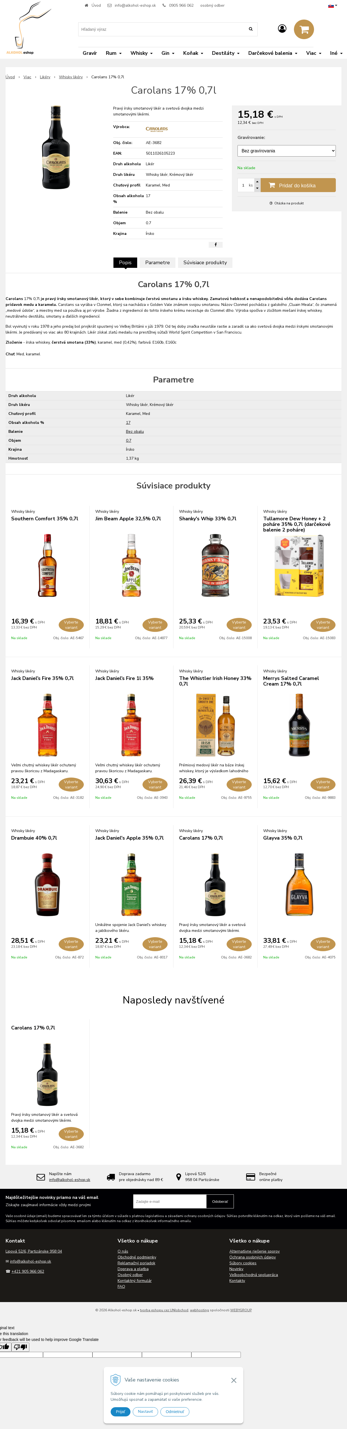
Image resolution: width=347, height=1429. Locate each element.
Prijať (120, 1411)
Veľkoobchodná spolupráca (253, 1274)
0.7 (128, 440)
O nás (123, 1251)
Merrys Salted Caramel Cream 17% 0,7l (291, 681)
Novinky (236, 1269)
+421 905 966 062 (27, 1271)
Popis (125, 262)
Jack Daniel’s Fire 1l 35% (124, 678)
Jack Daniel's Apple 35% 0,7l (129, 838)
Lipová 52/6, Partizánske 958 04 (34, 1251)
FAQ (121, 1286)
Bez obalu (135, 431)
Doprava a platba (133, 1269)
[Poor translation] (20, 1347)
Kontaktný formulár (135, 1280)
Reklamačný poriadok (136, 1263)
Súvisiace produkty (205, 262)
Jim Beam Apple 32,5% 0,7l (128, 518)
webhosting (199, 1310)
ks (251, 185)
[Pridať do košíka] (286, 185)
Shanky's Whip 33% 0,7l (207, 518)
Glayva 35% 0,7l (283, 838)
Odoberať (220, 1201)
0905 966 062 (181, 5)
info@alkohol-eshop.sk (135, 5)
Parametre (157, 262)
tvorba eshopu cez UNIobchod (164, 1310)
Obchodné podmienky (137, 1257)
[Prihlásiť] (282, 29)
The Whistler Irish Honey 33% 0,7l (215, 681)
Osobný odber (130, 1274)
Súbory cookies (242, 1263)
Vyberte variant (71, 625)
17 (128, 422)
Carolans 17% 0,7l (201, 838)
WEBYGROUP (241, 1310)
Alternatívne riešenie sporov (254, 1251)
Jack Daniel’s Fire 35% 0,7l (42, 678)
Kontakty (237, 1280)
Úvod (96, 5)
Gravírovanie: (251, 137)
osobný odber (212, 5)
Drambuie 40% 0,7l (34, 838)
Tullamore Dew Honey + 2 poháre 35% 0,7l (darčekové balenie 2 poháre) (297, 524)
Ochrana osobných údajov (252, 1257)
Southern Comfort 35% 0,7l (44, 518)
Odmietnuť (175, 1411)
